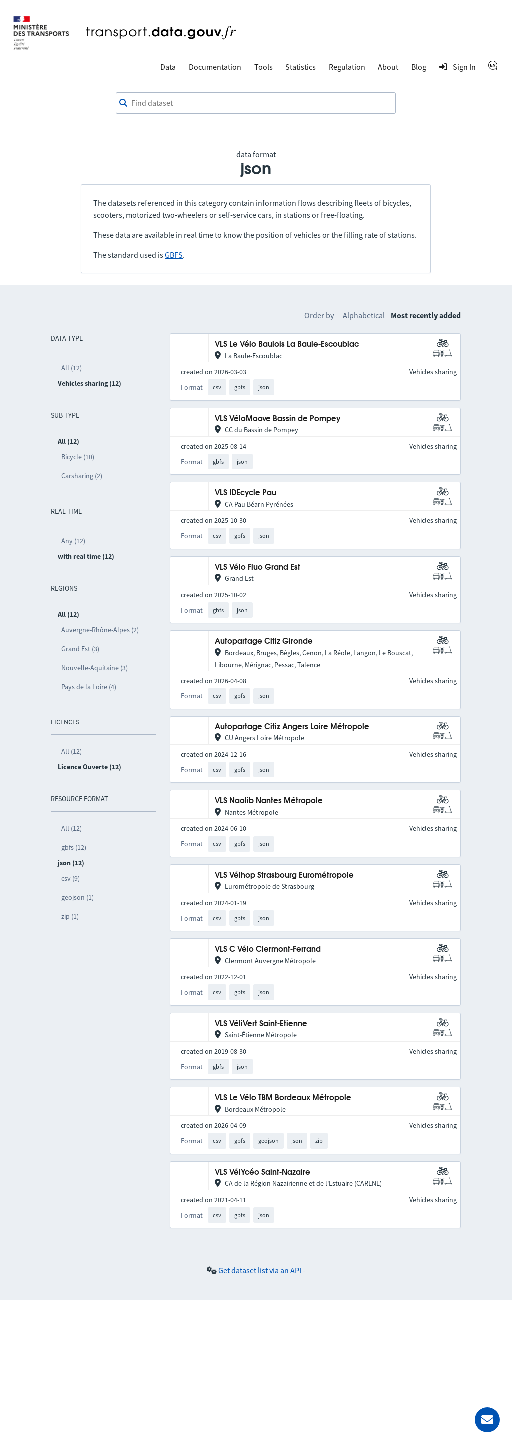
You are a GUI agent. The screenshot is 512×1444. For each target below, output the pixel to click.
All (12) (72, 367)
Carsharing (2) (82, 475)
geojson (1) (78, 897)
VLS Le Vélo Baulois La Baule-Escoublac (287, 344)
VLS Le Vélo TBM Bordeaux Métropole (283, 1098)
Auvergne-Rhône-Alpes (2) (100, 629)
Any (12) (74, 540)
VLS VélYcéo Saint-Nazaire (262, 1172)
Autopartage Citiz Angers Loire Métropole (292, 727)
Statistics (301, 67)
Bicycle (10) (78, 456)
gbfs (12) (74, 847)
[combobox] (256, 103)
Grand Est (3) (81, 648)
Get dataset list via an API (260, 1270)
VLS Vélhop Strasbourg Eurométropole (284, 875)
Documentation (215, 67)
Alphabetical (364, 315)
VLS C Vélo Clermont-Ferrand (268, 949)
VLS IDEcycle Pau (245, 493)
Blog (419, 67)
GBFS (174, 255)
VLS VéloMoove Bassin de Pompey (278, 419)
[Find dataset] (256, 103)
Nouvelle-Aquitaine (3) (95, 667)
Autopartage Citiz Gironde (264, 641)
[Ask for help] (487, 1419)
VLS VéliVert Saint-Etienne (261, 1024)
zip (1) (70, 916)
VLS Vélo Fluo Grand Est (257, 567)
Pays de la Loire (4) (89, 686)
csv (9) (71, 878)
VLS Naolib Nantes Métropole (269, 801)
